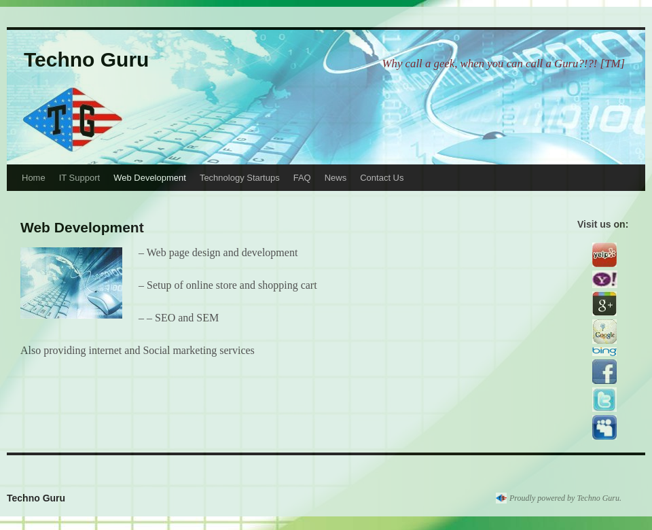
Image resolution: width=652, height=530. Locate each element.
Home (34, 178)
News (336, 178)
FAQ (302, 178)
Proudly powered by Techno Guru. (565, 498)
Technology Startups (240, 178)
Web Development (149, 178)
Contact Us (381, 178)
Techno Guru (86, 59)
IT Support (79, 178)
